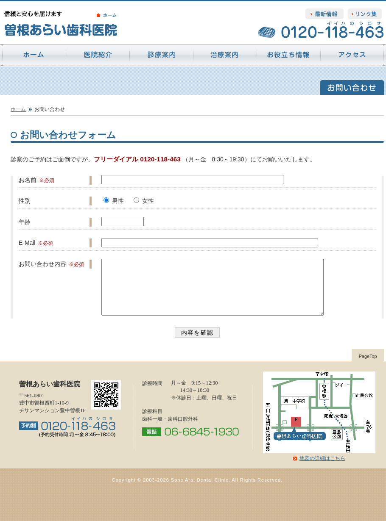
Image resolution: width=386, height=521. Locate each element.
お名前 (27, 180)
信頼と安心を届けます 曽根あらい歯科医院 (76, 23)
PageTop (368, 366)
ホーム (18, 109)
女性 (148, 200)
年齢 (25, 222)
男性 (118, 200)
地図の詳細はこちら (322, 468)
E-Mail (27, 242)
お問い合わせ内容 (42, 263)
